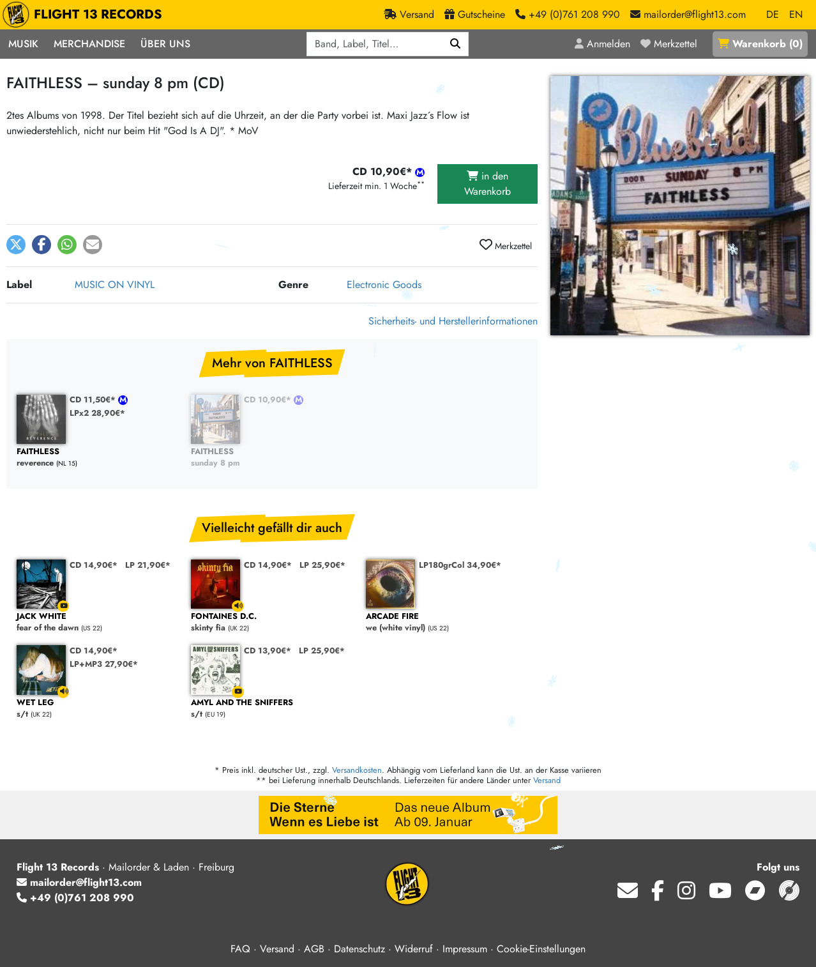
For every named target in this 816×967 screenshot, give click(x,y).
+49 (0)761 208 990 (75, 897)
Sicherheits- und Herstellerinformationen (453, 321)
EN (796, 14)
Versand (547, 780)
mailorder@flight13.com (79, 882)
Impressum (464, 948)
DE (772, 14)
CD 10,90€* (269, 399)
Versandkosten (357, 770)
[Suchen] (455, 44)
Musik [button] (23, 43)
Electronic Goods (384, 284)
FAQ (240, 948)
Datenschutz (359, 948)
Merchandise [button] (89, 43)
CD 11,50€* (94, 399)
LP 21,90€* (147, 565)
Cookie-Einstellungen (541, 948)
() (760, 43)
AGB (314, 948)
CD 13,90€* (267, 650)
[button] (16, 244)
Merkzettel (506, 245)
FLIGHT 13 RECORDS (85, 14)
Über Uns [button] (165, 43)
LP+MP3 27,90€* (104, 664)
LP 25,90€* (322, 565)
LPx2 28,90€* (97, 413)
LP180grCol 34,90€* (460, 565)
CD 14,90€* (93, 565)
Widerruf (414, 948)
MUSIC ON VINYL (115, 284)
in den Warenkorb (487, 184)
